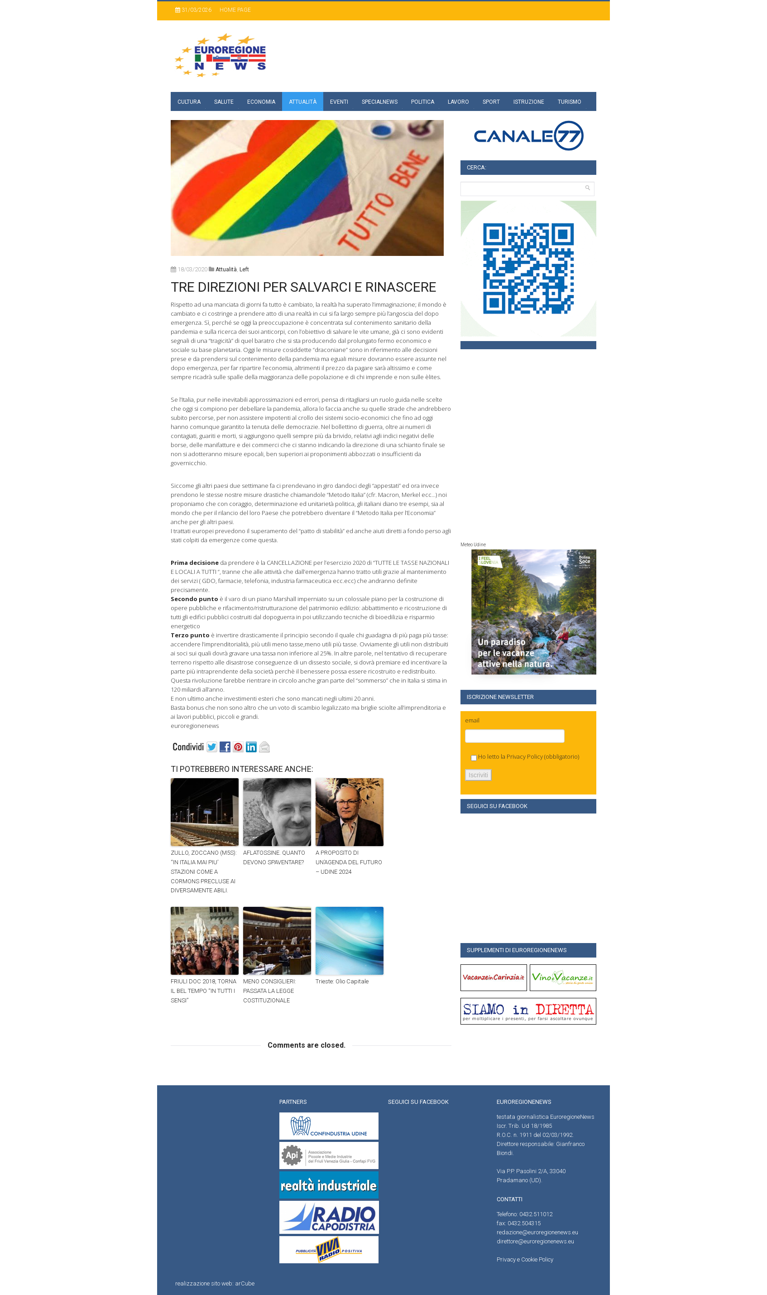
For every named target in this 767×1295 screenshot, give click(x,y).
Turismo (569, 102)
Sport (491, 102)
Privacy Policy (525, 756)
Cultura (189, 102)
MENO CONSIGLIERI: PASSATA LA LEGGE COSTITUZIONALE (269, 991)
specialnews (380, 102)
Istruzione (528, 102)
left (244, 269)
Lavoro (458, 102)
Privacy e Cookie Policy (525, 1259)
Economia (261, 102)
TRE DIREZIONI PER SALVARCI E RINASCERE (303, 287)
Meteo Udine (473, 544)
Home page (235, 10)
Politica (422, 102)
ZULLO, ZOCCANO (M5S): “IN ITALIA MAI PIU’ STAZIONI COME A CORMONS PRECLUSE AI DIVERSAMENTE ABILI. (204, 871)
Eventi (339, 102)
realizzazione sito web (203, 1283)
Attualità (302, 102)
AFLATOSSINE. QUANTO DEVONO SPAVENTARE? (274, 857)
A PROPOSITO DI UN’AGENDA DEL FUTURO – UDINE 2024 (349, 862)
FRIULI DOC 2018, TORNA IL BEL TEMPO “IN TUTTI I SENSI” (203, 991)
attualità (226, 269)
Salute (224, 102)
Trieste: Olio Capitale (342, 981)
